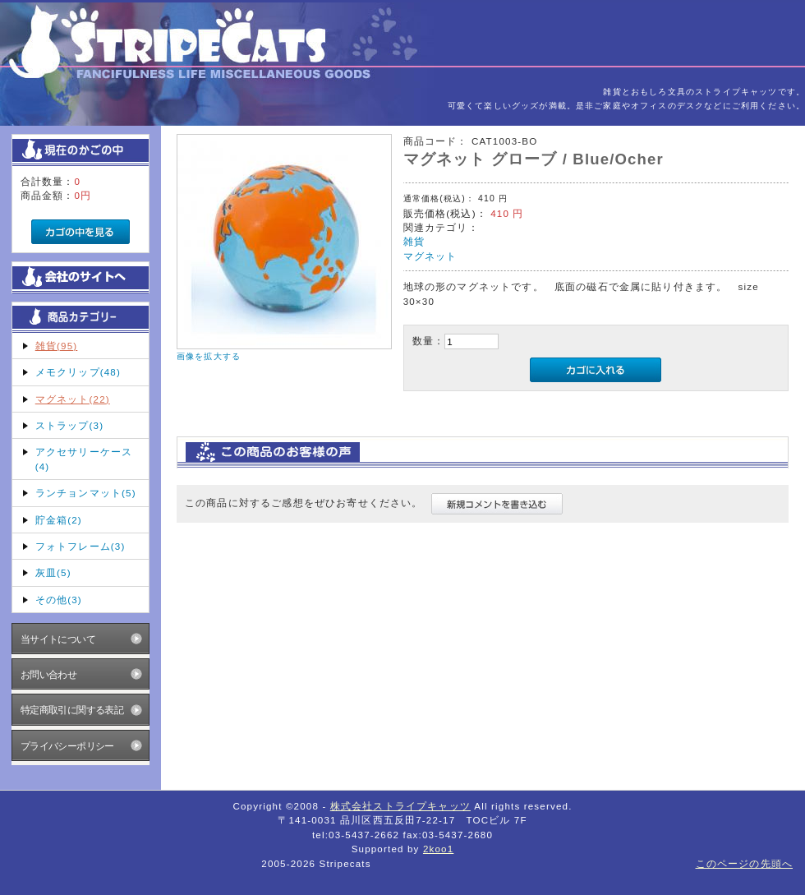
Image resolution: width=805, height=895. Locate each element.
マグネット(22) (72, 399)
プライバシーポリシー (67, 745)
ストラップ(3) (69, 425)
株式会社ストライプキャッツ (400, 805)
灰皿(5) (53, 572)
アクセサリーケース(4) (83, 458)
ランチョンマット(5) (85, 492)
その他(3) (58, 599)
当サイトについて (58, 639)
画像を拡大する (209, 356)
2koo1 (438, 848)
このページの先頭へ (744, 863)
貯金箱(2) (58, 519)
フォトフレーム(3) (80, 546)
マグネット (430, 256)
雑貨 (414, 241)
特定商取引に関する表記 (72, 709)
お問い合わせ (49, 674)
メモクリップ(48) (78, 372)
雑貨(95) (56, 345)
